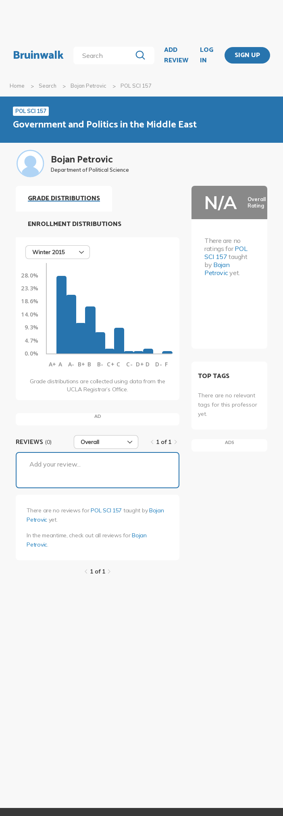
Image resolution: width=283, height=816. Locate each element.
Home (17, 85)
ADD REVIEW (176, 55)
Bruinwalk (38, 55)
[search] (104, 55)
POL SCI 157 (106, 510)
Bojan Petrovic (88, 85)
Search (47, 85)
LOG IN (206, 55)
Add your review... (55, 464)
